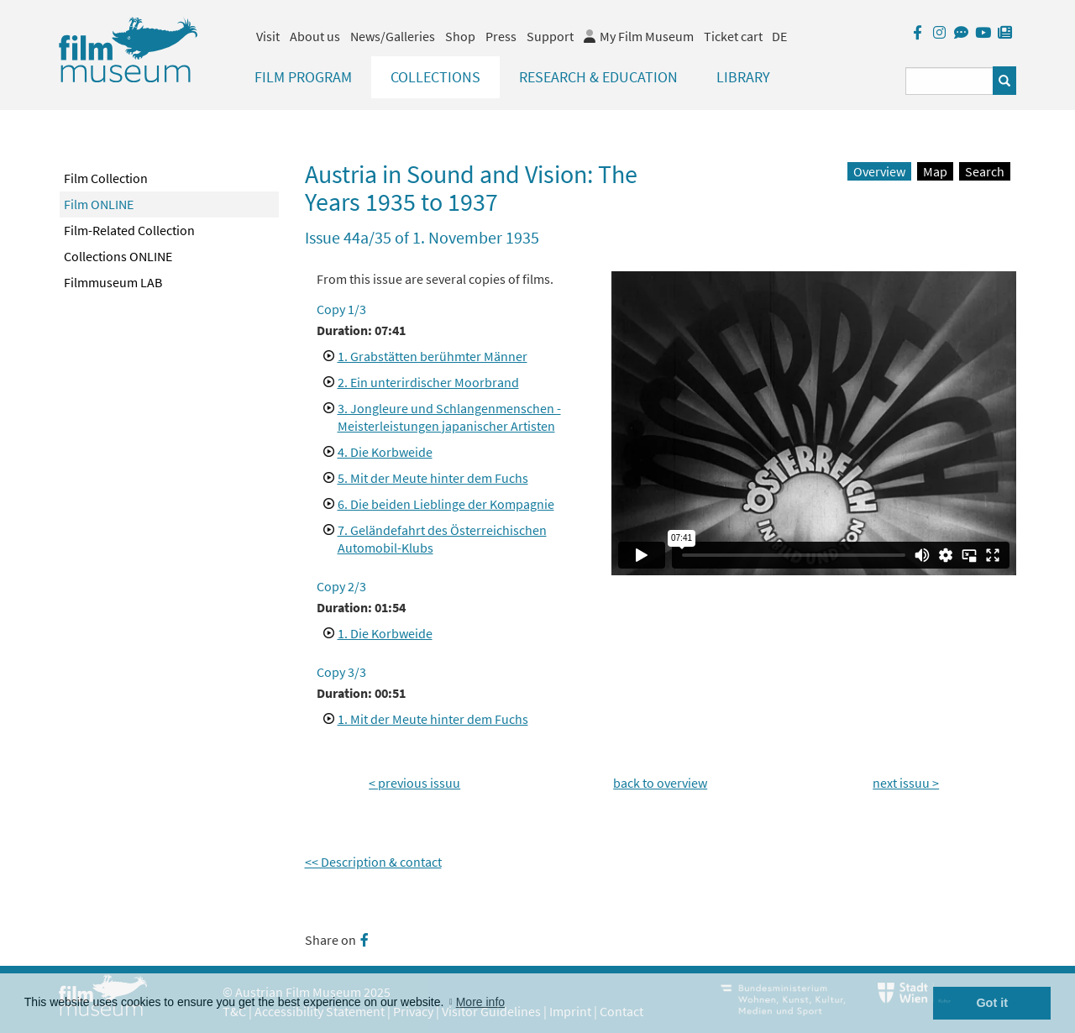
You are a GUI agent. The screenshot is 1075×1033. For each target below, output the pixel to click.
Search (984, 171)
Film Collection (106, 178)
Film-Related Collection (129, 230)
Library (743, 77)
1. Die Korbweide (385, 633)
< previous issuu (414, 782)
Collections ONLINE (118, 256)
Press (501, 36)
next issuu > (906, 782)
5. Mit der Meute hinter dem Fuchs (433, 477)
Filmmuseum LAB (113, 282)
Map (935, 171)
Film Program (303, 77)
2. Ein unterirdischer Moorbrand (428, 382)
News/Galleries (392, 36)
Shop (460, 36)
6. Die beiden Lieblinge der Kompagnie (446, 504)
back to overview (660, 782)
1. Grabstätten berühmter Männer (432, 356)
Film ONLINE (99, 204)
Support (550, 36)
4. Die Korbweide (385, 451)
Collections (435, 77)
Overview (879, 171)
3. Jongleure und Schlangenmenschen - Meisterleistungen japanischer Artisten (449, 417)
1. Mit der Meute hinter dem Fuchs (433, 719)
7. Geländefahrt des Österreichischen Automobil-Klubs (442, 539)
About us (315, 36)
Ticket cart (733, 36)
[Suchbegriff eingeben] (949, 81)
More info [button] (480, 1002)
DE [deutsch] (779, 36)
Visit (268, 36)
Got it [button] (992, 1002)
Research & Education (598, 77)
